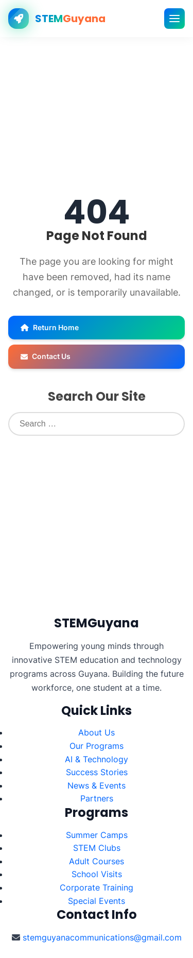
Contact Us (46, 356)
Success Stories (97, 772)
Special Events (96, 901)
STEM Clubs (96, 848)
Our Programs (96, 746)
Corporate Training (96, 887)
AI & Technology (96, 759)
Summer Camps (97, 835)
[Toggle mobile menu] (174, 18)
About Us (96, 732)
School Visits (97, 874)
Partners (96, 798)
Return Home (50, 327)
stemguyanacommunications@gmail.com (102, 937)
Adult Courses (96, 861)
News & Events (96, 785)
